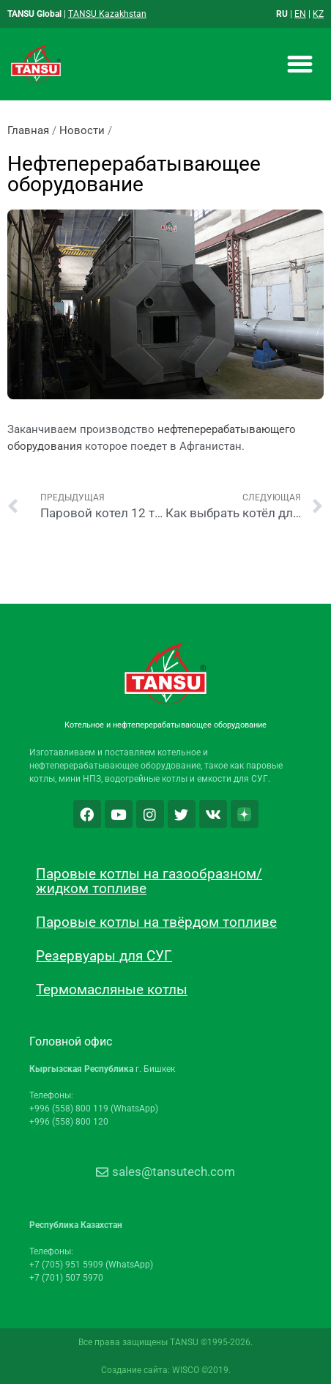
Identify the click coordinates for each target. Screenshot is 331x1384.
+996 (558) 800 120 (68, 1122)
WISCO (185, 1370)
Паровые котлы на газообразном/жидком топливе (149, 881)
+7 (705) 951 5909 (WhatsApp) (91, 1264)
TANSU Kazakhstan (107, 14)
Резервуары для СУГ (104, 955)
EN (300, 14)
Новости (82, 130)
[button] (299, 64)
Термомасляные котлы (111, 989)
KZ (318, 14)
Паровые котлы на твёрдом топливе (156, 922)
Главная (28, 130)
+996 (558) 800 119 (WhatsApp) (93, 1108)
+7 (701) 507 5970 (66, 1278)
